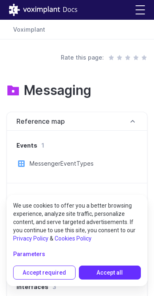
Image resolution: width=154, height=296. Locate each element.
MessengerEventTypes (62, 163)
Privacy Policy (30, 238)
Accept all (110, 272)
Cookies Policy (73, 238)
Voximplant (29, 29)
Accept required (44, 272)
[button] (140, 10)
